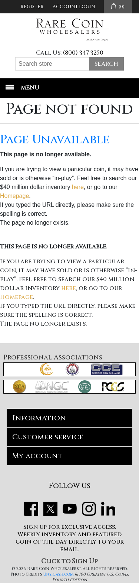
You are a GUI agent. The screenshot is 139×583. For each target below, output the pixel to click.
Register (32, 7)
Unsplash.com (58, 574)
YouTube (70, 509)
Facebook (31, 509)
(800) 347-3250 (83, 53)
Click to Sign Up (69, 561)
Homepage (14, 196)
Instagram (89, 509)
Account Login (74, 7)
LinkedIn (108, 509)
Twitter (50, 509)
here (78, 187)
